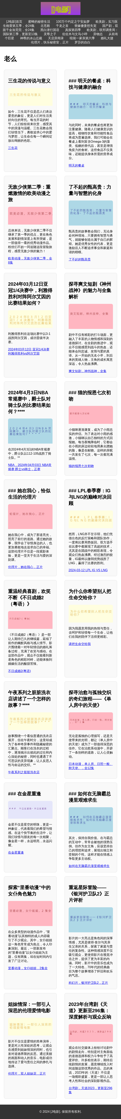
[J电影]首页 (14, 21)
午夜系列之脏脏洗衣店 (24, 772)
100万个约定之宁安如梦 (73, 21)
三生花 (13, 148)
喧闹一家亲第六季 (82, 38)
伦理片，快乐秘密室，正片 (50, 42)
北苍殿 (45, 25)
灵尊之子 (50, 34)
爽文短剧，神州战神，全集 (87, 371)
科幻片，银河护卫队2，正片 (88, 982)
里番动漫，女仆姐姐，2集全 (28, 968)
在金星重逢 (16, 852)
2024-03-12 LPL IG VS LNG (88, 570)
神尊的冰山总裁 (31, 38)
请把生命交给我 (80, 644)
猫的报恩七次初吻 (81, 466)
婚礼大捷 (107, 38)
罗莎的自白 (82, 42)
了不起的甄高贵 (80, 259)
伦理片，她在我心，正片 (25, 567)
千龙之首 (62, 25)
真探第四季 (73, 30)
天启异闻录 (56, 38)
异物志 (98, 34)
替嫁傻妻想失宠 (85, 25)
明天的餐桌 (76, 165)
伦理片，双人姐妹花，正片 (27, 1073)
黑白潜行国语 (49, 30)
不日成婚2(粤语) (19, 671)
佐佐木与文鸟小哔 (74, 34)
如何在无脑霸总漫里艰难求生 (89, 866)
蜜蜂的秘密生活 (39, 21)
